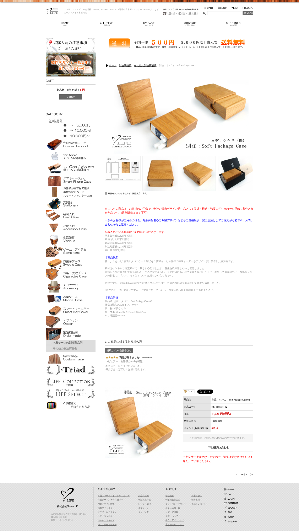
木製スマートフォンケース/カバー (114, 495)
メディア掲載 (171, 512)
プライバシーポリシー (175, 504)
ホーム (66, 24)
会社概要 (233, 24)
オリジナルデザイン (107, 512)
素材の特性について (174, 524)
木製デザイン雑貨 (106, 504)
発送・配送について (174, 520)
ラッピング (143, 512)
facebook (230, 521)
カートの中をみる (210, 8)
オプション (143, 508)
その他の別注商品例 (65, 348)
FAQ (236, 8)
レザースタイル (105, 516)
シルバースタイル (106, 520)
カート (229, 494)
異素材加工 (196, 495)
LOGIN (224, 8)
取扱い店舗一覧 (172, 508)
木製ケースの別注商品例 (67, 342)
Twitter (229, 517)
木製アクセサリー (106, 508)
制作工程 (195, 500)
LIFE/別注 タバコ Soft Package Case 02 (52, 11)
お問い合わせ (192, 24)
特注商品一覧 (144, 500)
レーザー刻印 (144, 504)
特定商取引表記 (172, 500)
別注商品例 (125, 65)
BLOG (247, 8)
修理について (171, 516)
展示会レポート (198, 504)
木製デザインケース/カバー (110, 500)
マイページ (150, 24)
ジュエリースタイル (107, 524)
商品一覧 (108, 24)
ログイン (229, 498)
